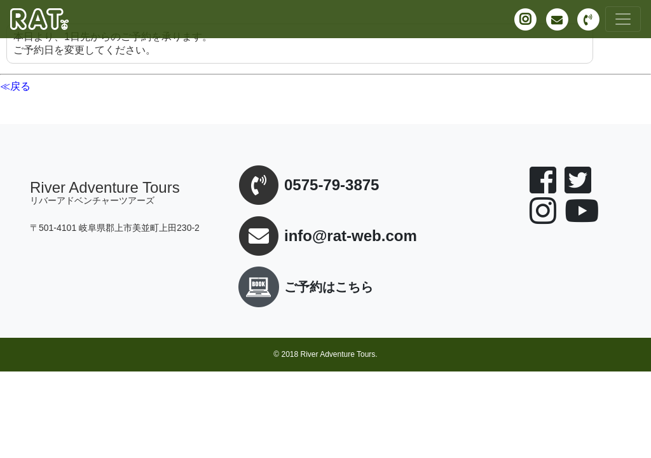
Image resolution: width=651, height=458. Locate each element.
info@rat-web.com (350, 236)
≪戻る (15, 86)
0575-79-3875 (331, 185)
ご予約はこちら (303, 287)
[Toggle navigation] (623, 19)
